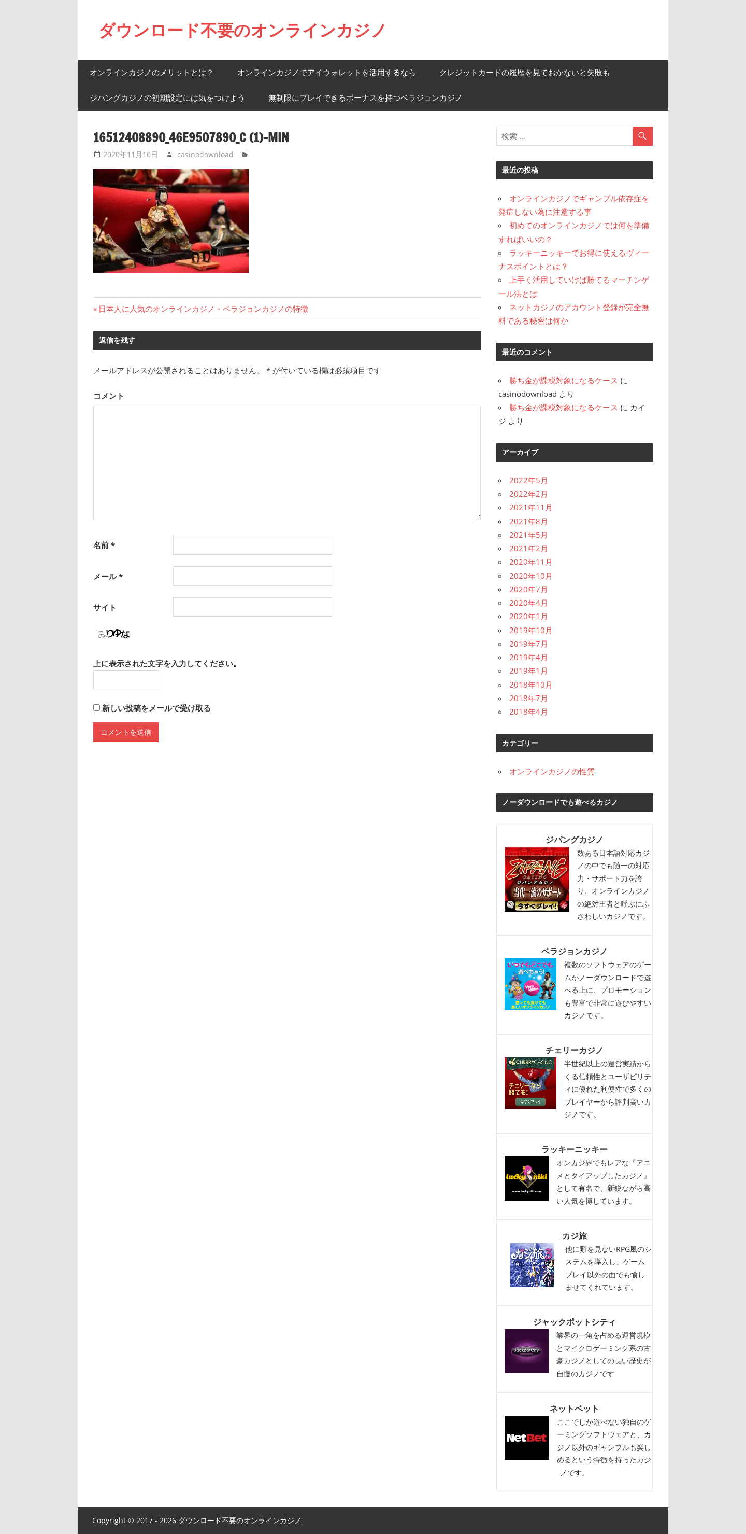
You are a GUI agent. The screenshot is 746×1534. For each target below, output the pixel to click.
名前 (104, 545)
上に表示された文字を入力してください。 (167, 663)
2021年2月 (528, 548)
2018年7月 (528, 698)
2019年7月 (528, 643)
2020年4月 (528, 602)
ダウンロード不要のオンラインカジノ (243, 30)
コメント (108, 396)
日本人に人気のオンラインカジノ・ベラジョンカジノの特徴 (203, 308)
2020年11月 (531, 561)
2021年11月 (531, 507)
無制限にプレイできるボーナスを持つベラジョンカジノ (365, 97)
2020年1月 (528, 616)
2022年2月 (528, 494)
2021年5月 (528, 534)
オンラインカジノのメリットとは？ (152, 72)
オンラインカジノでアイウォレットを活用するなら (326, 72)
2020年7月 (528, 589)
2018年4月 (528, 711)
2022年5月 (528, 480)
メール (108, 576)
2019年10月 (531, 630)
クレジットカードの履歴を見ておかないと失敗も (524, 72)
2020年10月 (531, 575)
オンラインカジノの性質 (552, 771)
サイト (105, 607)
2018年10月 (531, 684)
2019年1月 (528, 670)
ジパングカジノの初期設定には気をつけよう (167, 97)
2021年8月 (528, 521)
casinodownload (205, 154)
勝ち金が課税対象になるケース (563, 380)
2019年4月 (528, 657)
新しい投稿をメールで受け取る (156, 708)
